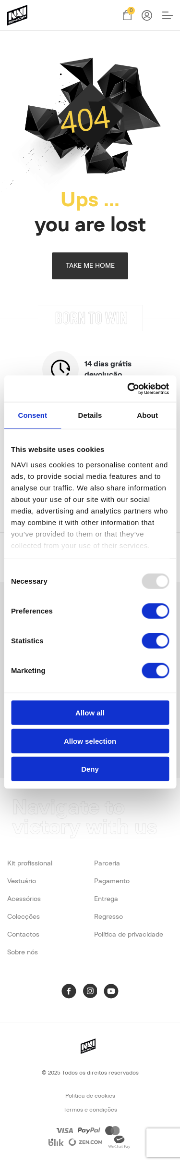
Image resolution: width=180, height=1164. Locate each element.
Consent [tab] (32, 415)
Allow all (90, 713)
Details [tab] (90, 415)
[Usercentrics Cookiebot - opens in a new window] (128, 388)
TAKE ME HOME (90, 266)
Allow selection (90, 741)
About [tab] (147, 415)
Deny (90, 769)
